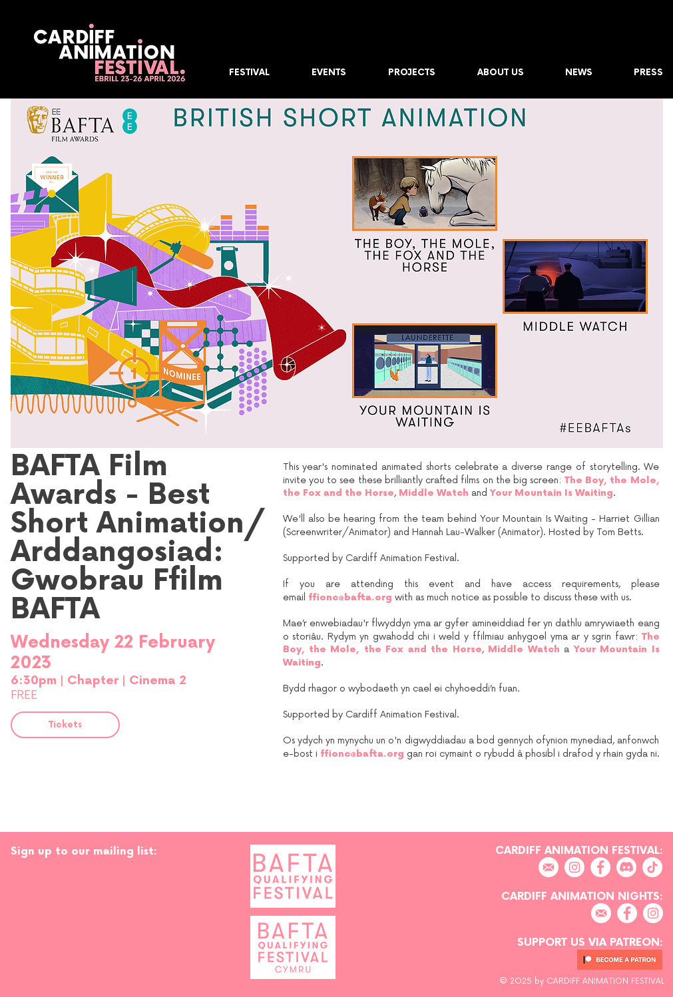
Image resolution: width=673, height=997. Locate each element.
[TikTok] (652, 867)
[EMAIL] (549, 867)
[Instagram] (574, 867)
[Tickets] (65, 724)
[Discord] (626, 867)
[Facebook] (600, 867)
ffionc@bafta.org (350, 597)
